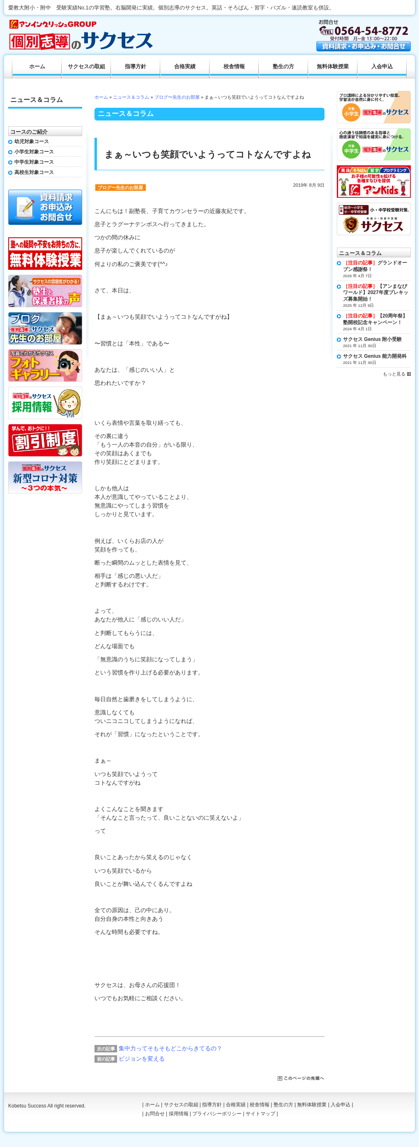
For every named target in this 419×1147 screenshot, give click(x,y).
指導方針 (135, 67)
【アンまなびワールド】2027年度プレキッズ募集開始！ (375, 292)
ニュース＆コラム (131, 97)
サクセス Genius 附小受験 (372, 339)
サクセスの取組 (86, 67)
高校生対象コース (34, 172)
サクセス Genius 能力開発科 (375, 356)
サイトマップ (260, 1114)
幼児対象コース (31, 141)
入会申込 (382, 67)
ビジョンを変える (142, 1058)
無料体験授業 (333, 67)
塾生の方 (283, 67)
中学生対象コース (34, 162)
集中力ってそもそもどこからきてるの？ (170, 1048)
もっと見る (394, 373)
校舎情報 (234, 67)
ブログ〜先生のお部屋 (177, 97)
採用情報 (179, 1114)
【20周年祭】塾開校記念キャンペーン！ (375, 319)
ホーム (101, 97)
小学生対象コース (34, 152)
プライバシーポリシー (217, 1114)
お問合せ (155, 1114)
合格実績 (185, 67)
